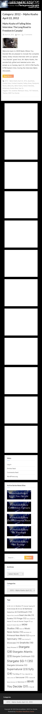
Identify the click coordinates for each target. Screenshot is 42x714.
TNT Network (33, 90)
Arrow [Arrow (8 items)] (21, 609)
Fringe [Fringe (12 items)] (21, 618)
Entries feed (11, 468)
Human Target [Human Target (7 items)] (24, 621)
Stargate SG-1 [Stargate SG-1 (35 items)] (20, 661)
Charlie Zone (7, 83)
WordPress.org (12, 476)
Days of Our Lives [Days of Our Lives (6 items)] (13, 615)
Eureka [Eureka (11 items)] (11, 618)
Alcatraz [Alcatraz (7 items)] (19, 606)
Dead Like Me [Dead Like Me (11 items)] (26, 615)
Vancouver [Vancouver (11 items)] (22, 677)
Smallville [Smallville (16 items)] (26, 642)
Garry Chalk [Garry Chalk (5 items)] (31, 618)
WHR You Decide (13, 93)
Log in (9, 464)
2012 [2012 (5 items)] (13, 606)
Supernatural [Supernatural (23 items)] (17, 669)
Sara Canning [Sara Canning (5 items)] (26, 639)
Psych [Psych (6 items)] (32, 635)
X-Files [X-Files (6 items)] (31, 687)
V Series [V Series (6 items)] (31, 677)
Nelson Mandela (28, 86)
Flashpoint (35, 83)
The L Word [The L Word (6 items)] (26, 674)
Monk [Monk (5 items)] (21, 628)
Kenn (18, 34)
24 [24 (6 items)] (8, 606)
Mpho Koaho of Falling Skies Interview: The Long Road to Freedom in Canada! (17, 27)
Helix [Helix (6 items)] (16, 621)
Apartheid (31, 81)
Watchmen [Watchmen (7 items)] (22, 682)
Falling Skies (27, 83)
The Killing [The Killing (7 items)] (17, 674)
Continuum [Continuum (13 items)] (24, 612)
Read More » (9, 76)
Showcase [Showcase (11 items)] (13, 643)
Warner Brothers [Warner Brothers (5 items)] (12, 682)
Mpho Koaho (18, 86)
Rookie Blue (14, 88)
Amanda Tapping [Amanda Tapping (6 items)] (29, 606)
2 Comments (28, 35)
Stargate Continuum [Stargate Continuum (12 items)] (23, 656)
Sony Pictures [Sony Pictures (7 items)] (12, 647)
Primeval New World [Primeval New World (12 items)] (18, 635)
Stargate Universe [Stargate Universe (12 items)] (17, 665)
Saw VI (21, 88)
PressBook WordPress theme (25, 711)
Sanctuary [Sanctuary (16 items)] (14, 639)
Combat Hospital (17, 83)
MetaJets (11, 86)
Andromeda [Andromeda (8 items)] (12, 609)
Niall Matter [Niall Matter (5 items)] (27, 632)
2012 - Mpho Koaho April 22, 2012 (16, 81)
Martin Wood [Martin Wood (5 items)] (17, 625)
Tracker (5, 93)
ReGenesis (6, 88)
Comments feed (12, 472)
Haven (5, 86)
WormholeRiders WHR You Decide (18, 3)
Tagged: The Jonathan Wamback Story (15, 90)
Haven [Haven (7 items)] (10, 621)
